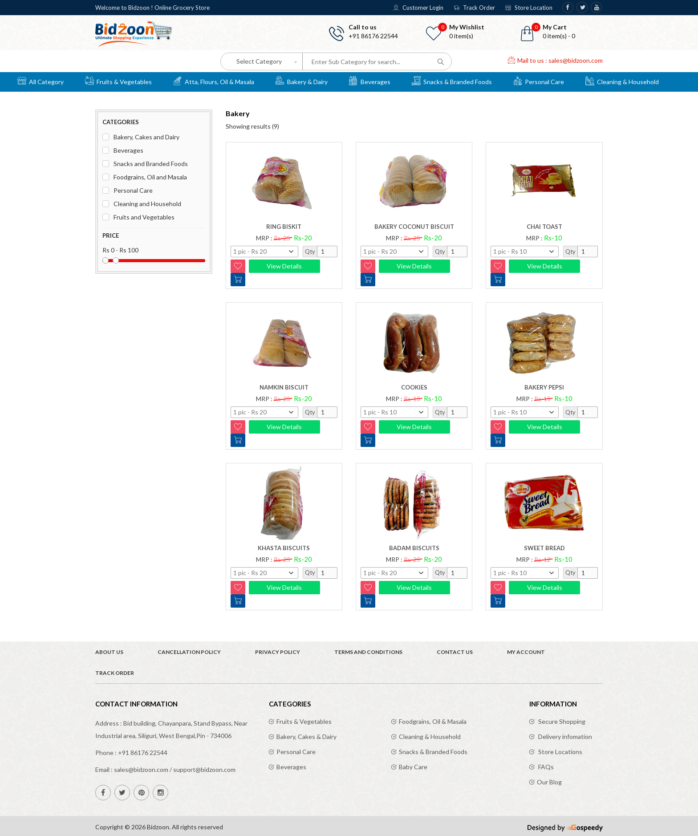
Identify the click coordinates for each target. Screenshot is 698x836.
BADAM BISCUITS (414, 548)
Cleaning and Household (147, 203)
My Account (526, 652)
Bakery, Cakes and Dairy (146, 137)
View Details (284, 266)
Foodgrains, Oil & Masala (433, 721)
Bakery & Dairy (302, 80)
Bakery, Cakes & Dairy (306, 736)
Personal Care (538, 80)
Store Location (528, 7)
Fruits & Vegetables (118, 80)
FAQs (545, 767)
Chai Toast (544, 226)
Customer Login (418, 7)
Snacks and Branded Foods (151, 163)
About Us (109, 652)
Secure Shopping (561, 721)
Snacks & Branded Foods (452, 80)
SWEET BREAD (544, 548)
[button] (562, 32)
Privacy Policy (277, 652)
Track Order (474, 7)
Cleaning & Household (622, 80)
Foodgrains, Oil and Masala (150, 177)
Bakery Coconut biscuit (414, 226)
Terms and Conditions (368, 652)
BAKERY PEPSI (544, 387)
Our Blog (549, 782)
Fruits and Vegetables (144, 217)
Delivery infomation (564, 736)
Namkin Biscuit (284, 387)
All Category (40, 80)
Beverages (369, 80)
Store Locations (559, 751)
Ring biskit (283, 226)
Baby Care (413, 767)
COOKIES (414, 387)
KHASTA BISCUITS (284, 548)
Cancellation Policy (189, 652)
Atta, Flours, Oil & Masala (213, 80)
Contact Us (455, 652)
